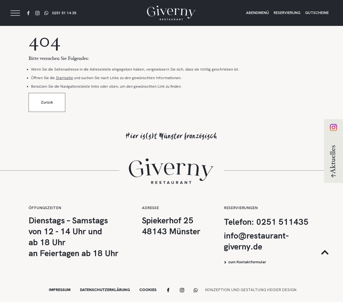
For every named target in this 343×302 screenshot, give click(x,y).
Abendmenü (257, 14)
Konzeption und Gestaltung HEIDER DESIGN (251, 289)
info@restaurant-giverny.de (256, 241)
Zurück (47, 106)
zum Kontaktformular (247, 261)
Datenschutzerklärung (105, 289)
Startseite (64, 82)
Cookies (147, 289)
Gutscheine (317, 14)
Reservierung (287, 14)
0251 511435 (282, 221)
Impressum (60, 289)
